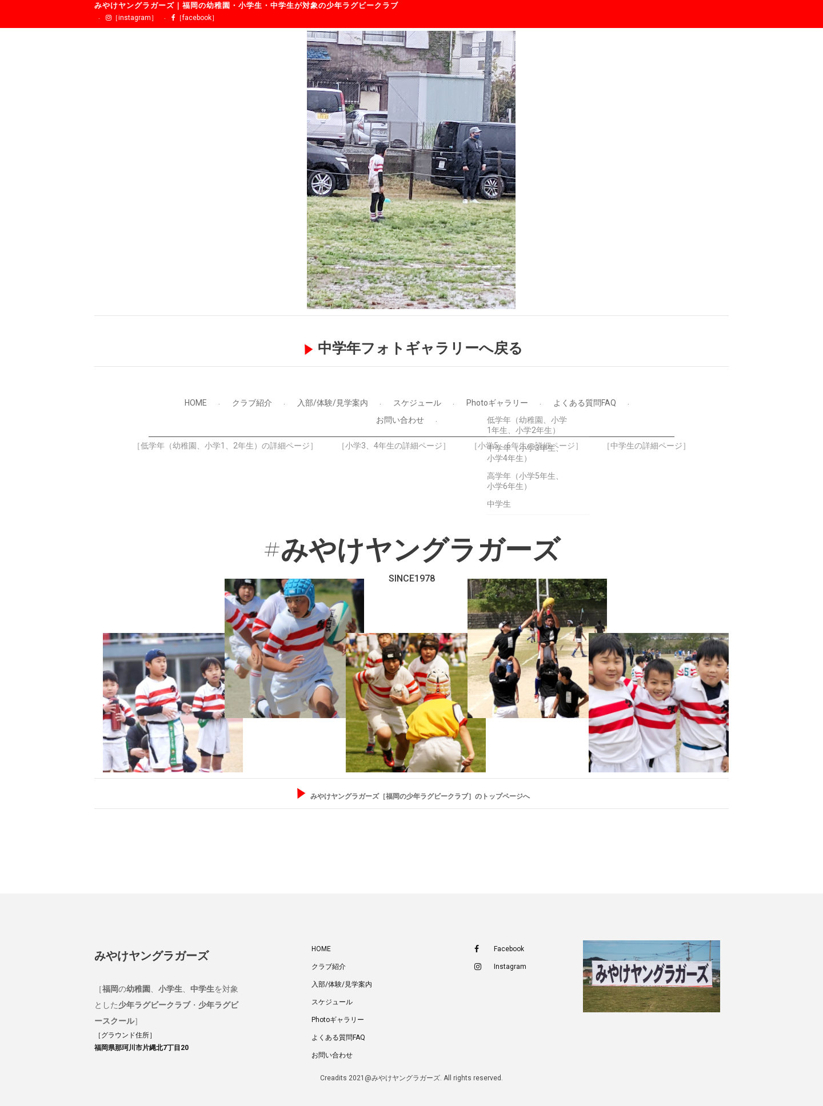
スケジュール (417, 402)
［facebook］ (194, 18)
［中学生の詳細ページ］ (646, 445)
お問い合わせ (400, 419)
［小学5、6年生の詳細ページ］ (526, 445)
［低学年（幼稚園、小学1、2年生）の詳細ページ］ (225, 445)
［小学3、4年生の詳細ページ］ (393, 445)
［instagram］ (132, 18)
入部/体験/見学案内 (332, 402)
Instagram (500, 967)
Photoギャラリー (497, 402)
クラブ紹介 (252, 402)
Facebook (499, 949)
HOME (196, 402)
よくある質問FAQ (584, 402)
